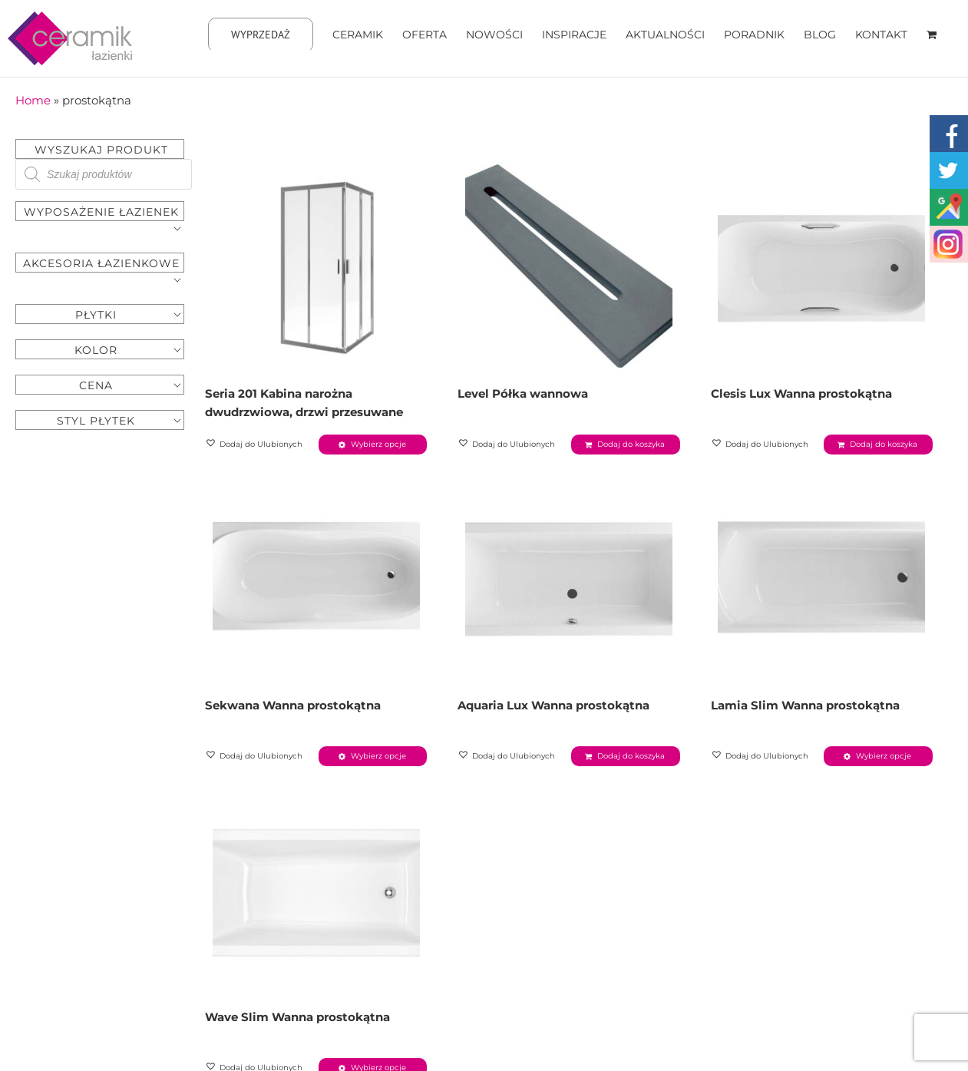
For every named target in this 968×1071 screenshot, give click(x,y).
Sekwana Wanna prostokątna (293, 705)
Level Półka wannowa (523, 393)
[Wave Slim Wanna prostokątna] (315, 889)
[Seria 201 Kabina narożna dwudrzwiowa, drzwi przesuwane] (315, 265)
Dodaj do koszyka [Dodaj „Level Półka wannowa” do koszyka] (631, 444)
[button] (255, 445)
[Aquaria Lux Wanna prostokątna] (568, 577)
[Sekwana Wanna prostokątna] (315, 577)
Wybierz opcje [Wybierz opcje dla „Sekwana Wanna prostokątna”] (378, 756)
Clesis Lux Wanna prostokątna (801, 393)
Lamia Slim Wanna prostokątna (805, 705)
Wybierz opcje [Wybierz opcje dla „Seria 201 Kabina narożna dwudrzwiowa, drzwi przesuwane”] (378, 444)
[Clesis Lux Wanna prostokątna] (821, 265)
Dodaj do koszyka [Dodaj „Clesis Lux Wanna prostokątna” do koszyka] (883, 444)
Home (33, 100)
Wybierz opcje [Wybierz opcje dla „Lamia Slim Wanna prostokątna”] (883, 756)
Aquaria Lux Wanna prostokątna (553, 705)
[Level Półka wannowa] (568, 265)
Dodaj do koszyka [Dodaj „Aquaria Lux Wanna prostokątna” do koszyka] (631, 756)
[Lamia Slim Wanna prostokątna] (821, 577)
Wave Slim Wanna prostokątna (297, 1017)
